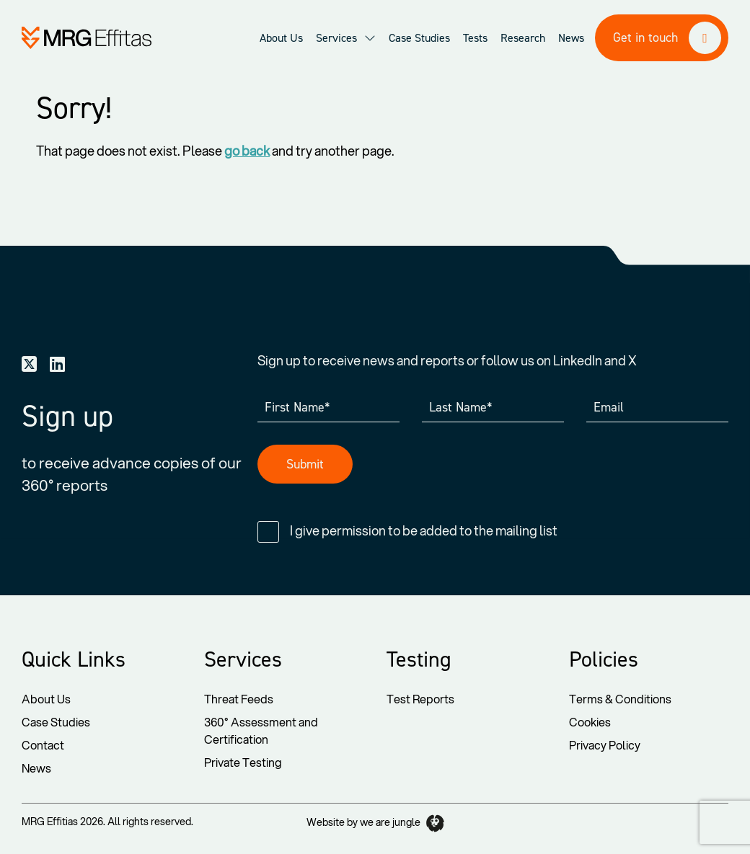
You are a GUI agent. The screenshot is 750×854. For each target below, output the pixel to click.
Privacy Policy (604, 745)
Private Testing (243, 762)
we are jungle (402, 823)
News (36, 768)
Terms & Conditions (620, 698)
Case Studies (56, 721)
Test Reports (420, 698)
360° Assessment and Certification (261, 730)
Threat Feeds (238, 698)
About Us (46, 698)
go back (247, 150)
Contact (43, 745)
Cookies (590, 721)
